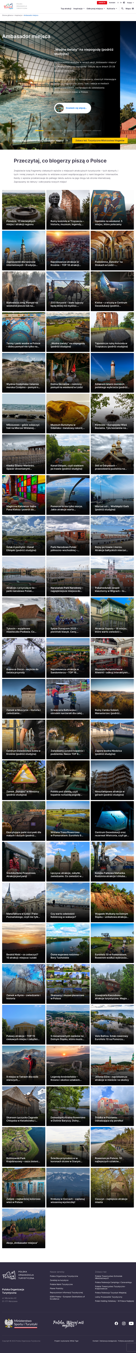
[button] (39, 130)
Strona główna (7, 15)
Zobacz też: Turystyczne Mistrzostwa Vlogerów (99, 140)
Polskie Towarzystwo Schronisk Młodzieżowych (108, 1277)
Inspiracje (77, 8)
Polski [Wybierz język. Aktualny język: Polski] (130, 2)
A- (118, 3)
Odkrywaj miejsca (95, 8)
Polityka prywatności (126, 1341)
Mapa (130, 8)
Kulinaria (111, 8)
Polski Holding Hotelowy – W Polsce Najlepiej (114, 1301)
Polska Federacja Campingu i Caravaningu (113, 1282)
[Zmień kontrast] (124, 2)
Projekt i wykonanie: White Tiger (66, 1341)
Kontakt (112, 3)
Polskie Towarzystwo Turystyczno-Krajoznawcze (110, 1287)
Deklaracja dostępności (108, 1341)
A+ (121, 3)
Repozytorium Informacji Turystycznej (66, 1292)
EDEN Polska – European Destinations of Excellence (67, 1297)
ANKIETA (102, 3)
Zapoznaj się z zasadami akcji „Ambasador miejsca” (38, 140)
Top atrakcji (66, 8)
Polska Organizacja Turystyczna (64, 1276)
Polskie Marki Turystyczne (61, 1284)
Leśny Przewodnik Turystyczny (108, 1297)
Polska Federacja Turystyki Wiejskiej (110, 1292)
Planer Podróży (56, 1288)
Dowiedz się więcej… (76, 108)
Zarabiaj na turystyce (59, 1280)
